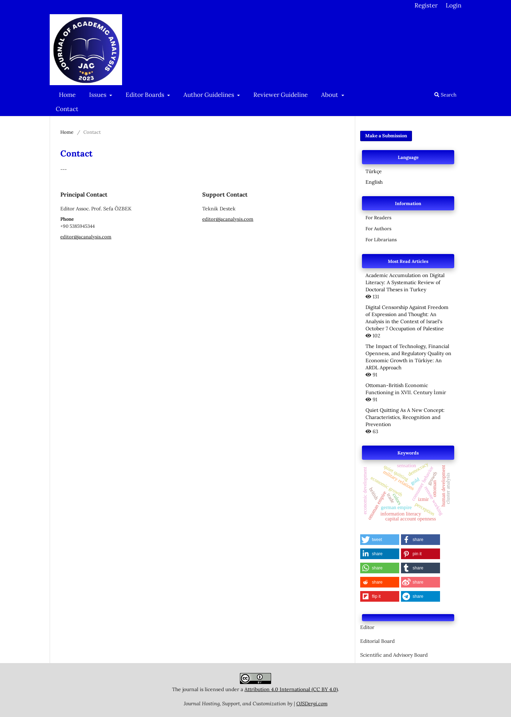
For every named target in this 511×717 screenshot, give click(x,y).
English (374, 182)
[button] (379, 539)
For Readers (378, 218)
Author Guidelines (209, 95)
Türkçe (374, 171)
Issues (98, 95)
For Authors (378, 229)
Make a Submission (386, 136)
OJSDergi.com (312, 703)
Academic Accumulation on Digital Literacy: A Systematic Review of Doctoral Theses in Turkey (405, 282)
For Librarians (381, 240)
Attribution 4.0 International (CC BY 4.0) (291, 689)
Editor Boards (146, 95)
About (330, 95)
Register (426, 5)
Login (453, 5)
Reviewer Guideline (280, 95)
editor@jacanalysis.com (85, 237)
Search (445, 95)
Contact (67, 109)
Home (67, 95)
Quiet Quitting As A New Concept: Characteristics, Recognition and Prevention (405, 417)
